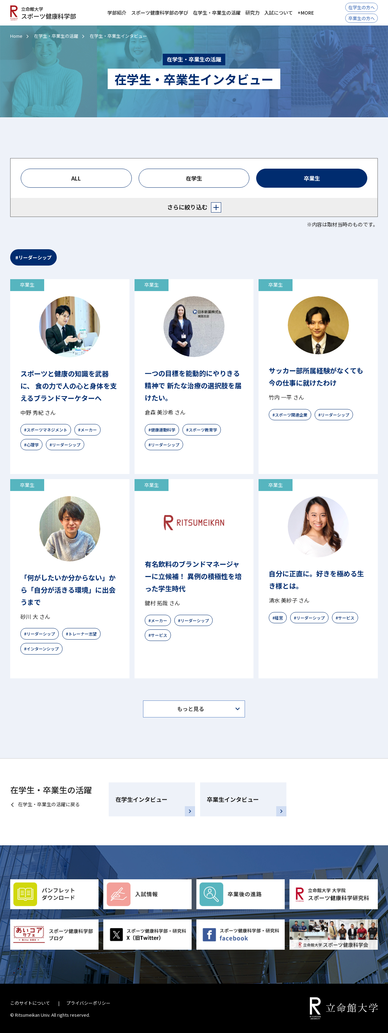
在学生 (194, 178)
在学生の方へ (361, 7)
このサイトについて (30, 1003)
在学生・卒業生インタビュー (118, 36)
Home (16, 36)
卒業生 (312, 178)
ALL (76, 178)
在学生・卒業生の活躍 (56, 36)
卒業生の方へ (361, 18)
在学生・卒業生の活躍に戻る (49, 804)
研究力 (252, 12)
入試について (278, 12)
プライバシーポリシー (88, 1003)
